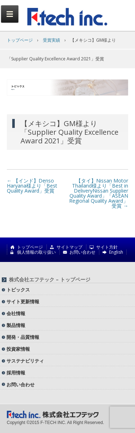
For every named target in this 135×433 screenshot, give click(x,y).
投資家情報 (18, 349)
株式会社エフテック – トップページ (49, 279)
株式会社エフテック (67, 17)
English (116, 252)
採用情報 (15, 372)
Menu (10, 14)
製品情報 (15, 325)
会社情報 (15, 313)
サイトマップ (69, 247)
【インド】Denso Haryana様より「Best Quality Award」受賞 (32, 185)
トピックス (18, 289)
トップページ (20, 40)
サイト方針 (107, 247)
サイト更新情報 (22, 301)
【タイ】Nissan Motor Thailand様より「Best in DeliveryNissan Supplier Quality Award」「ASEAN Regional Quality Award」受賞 (98, 193)
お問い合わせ (82, 252)
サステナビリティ (25, 361)
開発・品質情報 (22, 337)
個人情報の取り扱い (36, 252)
